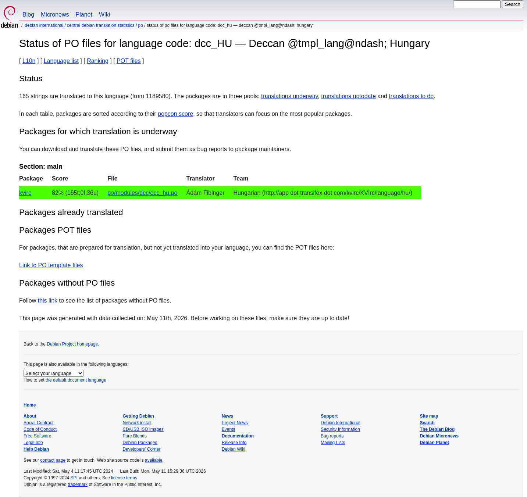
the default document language (76, 380)
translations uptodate (348, 96)
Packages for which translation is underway (98, 131)
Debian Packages (139, 442)
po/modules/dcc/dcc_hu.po (142, 193)
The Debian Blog (437, 429)
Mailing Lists (333, 442)
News (227, 416)
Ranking (97, 61)
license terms (124, 477)
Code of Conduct (40, 429)
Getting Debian (138, 416)
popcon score (175, 114)
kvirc (25, 193)
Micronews (55, 14)
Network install (136, 422)
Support (329, 416)
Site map (429, 416)
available (153, 460)
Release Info (234, 442)
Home (30, 405)
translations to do (411, 96)
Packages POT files (55, 230)
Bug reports (332, 436)
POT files (129, 61)
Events (228, 429)
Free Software (37, 436)
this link (47, 300)
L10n (29, 61)
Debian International (44, 25)
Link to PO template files (51, 265)
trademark (78, 484)
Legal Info (33, 442)
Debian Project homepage (72, 344)
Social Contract (38, 422)
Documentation (238, 436)
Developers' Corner (141, 449)
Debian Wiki (233, 449)
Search (427, 422)
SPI (74, 477)
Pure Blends (134, 436)
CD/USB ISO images (142, 429)
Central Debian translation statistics (100, 25)
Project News (235, 422)
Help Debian (36, 449)
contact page (52, 460)
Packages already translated (71, 212)
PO (140, 25)
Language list (61, 61)
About (30, 416)
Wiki (104, 14)
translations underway (289, 96)
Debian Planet (434, 442)
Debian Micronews (439, 436)
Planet (84, 14)
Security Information (340, 429)
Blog (28, 14)
